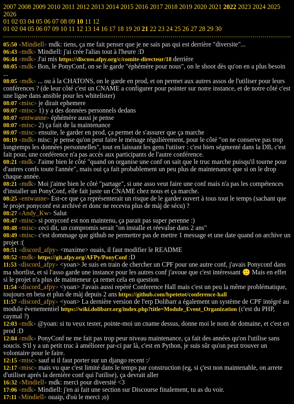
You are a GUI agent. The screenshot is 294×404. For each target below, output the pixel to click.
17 (112, 28)
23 (161, 28)
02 (14, 28)
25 (177, 28)
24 (169, 28)
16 (104, 28)
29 (210, 28)
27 (193, 28)
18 (120, 28)
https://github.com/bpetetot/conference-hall (173, 294)
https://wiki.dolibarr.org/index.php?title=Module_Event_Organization (149, 309)
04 (23, 28)
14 (96, 28)
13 (87, 28)
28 (202, 28)
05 (31, 28)
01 (6, 28)
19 (128, 28)
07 (47, 28)
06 (39, 28)
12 (79, 28)
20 (136, 28)
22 (153, 28)
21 (144, 28)
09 (55, 28)
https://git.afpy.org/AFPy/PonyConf (82, 257)
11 (72, 28)
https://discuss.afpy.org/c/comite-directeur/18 (115, 59)
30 (218, 28)
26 (185, 28)
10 (63, 28)
